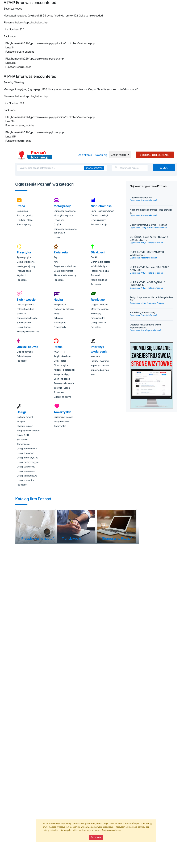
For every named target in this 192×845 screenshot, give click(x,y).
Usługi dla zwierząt (63, 270)
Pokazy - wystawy (100, 360)
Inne (93, 374)
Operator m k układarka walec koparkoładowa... (145, 326)
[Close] (151, 824)
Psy (55, 257)
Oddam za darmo (62, 396)
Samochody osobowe (65, 211)
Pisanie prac (60, 322)
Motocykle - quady (63, 215)
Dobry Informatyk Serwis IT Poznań (148, 224)
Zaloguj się (101, 155)
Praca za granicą (25, 215)
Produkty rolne (98, 318)
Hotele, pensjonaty (26, 266)
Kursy (57, 313)
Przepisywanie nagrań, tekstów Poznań (50, 538)
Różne (58, 347)
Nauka (58, 299)
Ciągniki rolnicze (99, 304)
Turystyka (24, 252)
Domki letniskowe (26, 261)
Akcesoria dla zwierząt (65, 275)
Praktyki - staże (24, 220)
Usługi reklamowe (26, 471)
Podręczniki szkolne (64, 309)
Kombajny (96, 313)
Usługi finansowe (25, 453)
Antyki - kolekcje (62, 356)
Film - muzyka (61, 365)
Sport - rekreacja (62, 378)
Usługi (57, 237)
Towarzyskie (62, 412)
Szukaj (164, 167)
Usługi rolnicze (98, 322)
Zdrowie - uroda (62, 387)
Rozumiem (96, 837)
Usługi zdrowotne (25, 480)
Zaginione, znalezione (65, 266)
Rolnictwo (98, 299)
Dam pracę (22, 211)
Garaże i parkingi (99, 215)
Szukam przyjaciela (63, 417)
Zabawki (95, 275)
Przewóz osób (24, 270)
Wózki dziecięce (99, 266)
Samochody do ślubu (27, 318)
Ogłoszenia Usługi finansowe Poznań (147, 303)
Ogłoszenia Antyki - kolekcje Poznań (146, 242)
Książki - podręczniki (64, 369)
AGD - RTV (59, 351)
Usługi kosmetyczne (27, 448)
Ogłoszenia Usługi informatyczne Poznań (148, 227)
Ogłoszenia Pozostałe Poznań (143, 200)
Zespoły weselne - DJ (28, 331)
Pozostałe (22, 279)
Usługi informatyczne (27, 457)
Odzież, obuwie (27, 347)
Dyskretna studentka (141, 197)
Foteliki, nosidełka (100, 270)
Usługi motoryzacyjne (28, 462)
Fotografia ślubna (25, 309)
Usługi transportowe (27, 475)
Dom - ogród (60, 360)
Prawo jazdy (60, 327)
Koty (56, 261)
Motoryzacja (62, 206)
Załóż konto (85, 155)
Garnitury (21, 313)
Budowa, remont (25, 417)
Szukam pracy (24, 224)
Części (57, 224)
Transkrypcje (71, 538)
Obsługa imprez (25, 426)
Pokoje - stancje (99, 224)
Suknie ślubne (24, 322)
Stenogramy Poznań (117, 538)
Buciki (94, 257)
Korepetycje (60, 304)
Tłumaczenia (23, 444)
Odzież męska (24, 356)
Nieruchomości (101, 206)
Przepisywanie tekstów (28, 430)
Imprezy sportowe (100, 365)
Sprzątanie (22, 439)
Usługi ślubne (24, 327)
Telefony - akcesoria (64, 383)
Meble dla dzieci (99, 279)
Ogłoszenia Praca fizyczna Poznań (145, 330)
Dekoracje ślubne (25, 304)
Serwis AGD (23, 435)
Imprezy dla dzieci (100, 370)
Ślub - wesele (26, 299)
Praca (21, 206)
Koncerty (95, 356)
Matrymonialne (61, 421)
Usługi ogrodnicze (26, 466)
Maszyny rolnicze (99, 309)
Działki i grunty (98, 220)
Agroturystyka (24, 257)
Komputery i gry (62, 374)
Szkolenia (58, 318)
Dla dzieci (98, 252)
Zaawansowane (94, 168)
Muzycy (21, 421)
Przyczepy (59, 220)
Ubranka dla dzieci (100, 261)
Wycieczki (22, 275)
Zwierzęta (61, 252)
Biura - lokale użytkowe (102, 211)
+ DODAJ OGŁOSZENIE (154, 155)
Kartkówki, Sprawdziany (142, 312)
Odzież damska (25, 351)
